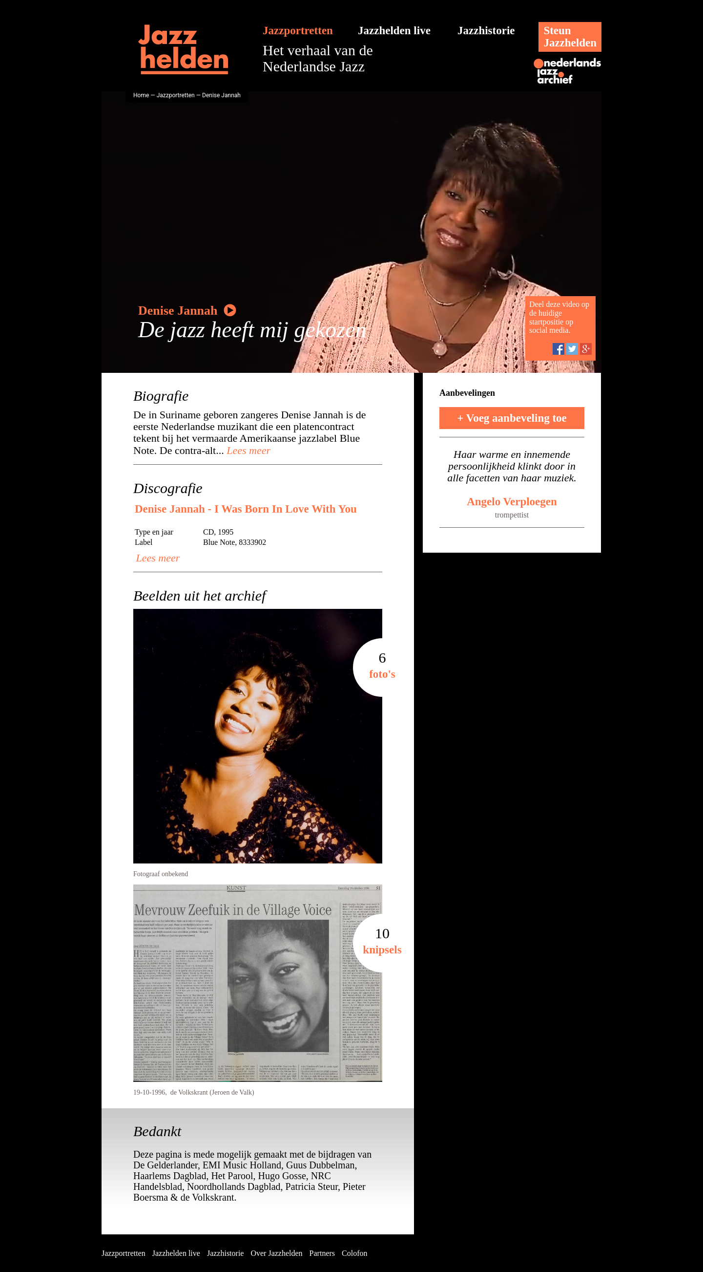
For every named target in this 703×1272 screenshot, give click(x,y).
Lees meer (247, 450)
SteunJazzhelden (570, 36)
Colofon (354, 1253)
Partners (322, 1253)
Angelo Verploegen (512, 502)
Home (141, 95)
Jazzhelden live (394, 30)
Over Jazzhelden (276, 1253)
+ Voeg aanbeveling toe (512, 418)
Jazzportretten (298, 30)
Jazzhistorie (486, 30)
